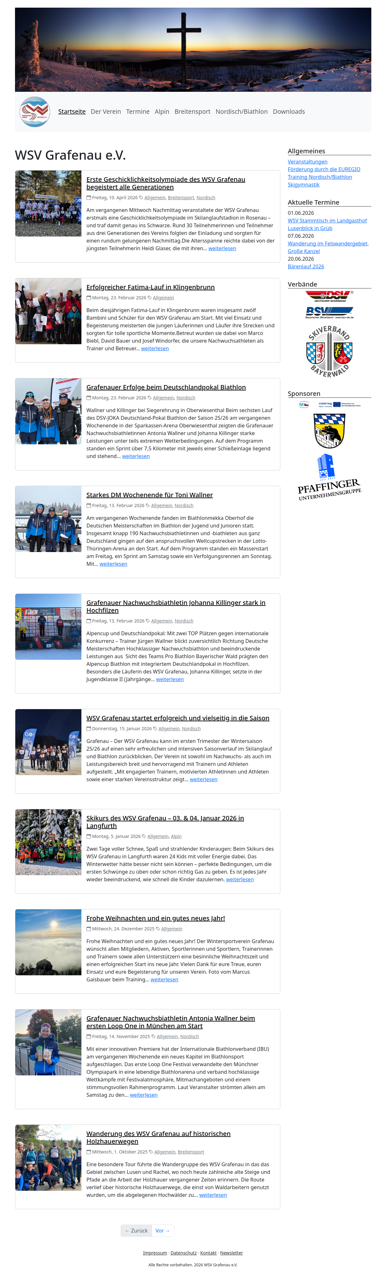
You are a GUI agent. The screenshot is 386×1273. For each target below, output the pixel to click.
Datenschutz (183, 1253)
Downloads (289, 111)
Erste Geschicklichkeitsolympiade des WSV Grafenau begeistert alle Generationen (166, 183)
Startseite (72, 111)
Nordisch (206, 197)
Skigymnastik (304, 184)
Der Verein (106, 111)
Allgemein (155, 197)
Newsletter (231, 1253)
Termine (138, 111)
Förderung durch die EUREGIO (324, 169)
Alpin (162, 111)
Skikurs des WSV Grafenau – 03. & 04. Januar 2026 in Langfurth (165, 822)
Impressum (155, 1253)
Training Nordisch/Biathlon (320, 176)
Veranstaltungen (308, 161)
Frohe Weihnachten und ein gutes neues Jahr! (156, 918)
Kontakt (208, 1253)
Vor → (163, 1230)
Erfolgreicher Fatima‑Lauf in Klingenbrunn (151, 287)
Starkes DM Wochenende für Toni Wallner (150, 495)
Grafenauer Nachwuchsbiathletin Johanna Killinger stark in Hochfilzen (176, 606)
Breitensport (193, 111)
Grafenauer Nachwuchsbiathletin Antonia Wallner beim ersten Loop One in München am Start (171, 1022)
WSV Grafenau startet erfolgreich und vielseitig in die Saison (178, 718)
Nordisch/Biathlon (242, 111)
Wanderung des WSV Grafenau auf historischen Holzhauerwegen (159, 1137)
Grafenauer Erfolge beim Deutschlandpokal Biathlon (166, 387)
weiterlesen (222, 248)
